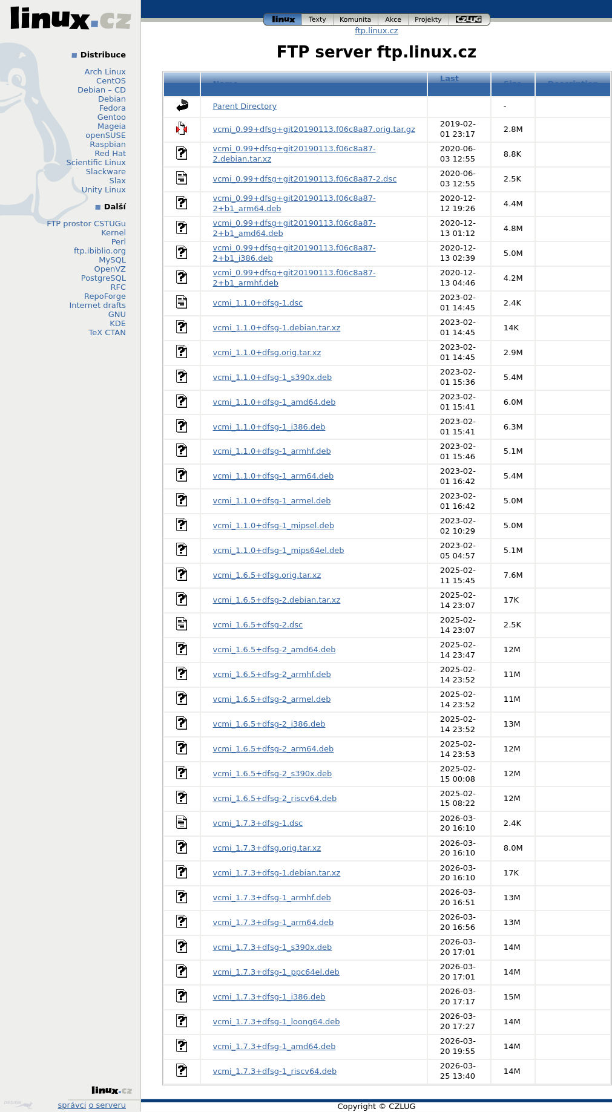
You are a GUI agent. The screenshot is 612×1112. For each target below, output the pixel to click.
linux (282, 19)
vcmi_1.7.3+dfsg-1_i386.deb (269, 996)
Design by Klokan (18, 1105)
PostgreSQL (103, 278)
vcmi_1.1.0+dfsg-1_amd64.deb (274, 402)
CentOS (111, 80)
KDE (118, 323)
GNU (117, 314)
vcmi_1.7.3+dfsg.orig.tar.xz (267, 847)
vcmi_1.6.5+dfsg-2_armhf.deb (272, 674)
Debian (112, 98)
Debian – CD (101, 89)
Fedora (112, 108)
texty (318, 19)
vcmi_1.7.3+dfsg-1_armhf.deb (272, 897)
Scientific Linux (96, 162)
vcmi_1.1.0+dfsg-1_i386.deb (269, 426)
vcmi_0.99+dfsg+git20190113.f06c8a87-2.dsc (305, 178)
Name (226, 83)
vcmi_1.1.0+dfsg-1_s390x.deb (272, 377)
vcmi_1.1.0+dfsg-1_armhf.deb (272, 451)
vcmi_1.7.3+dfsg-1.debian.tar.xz (277, 872)
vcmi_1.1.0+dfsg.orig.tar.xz (267, 352)
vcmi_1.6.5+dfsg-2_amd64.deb (274, 649)
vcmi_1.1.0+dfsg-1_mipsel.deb (273, 525)
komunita (356, 19)
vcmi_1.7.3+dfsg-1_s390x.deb (272, 947)
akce (393, 19)
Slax (117, 180)
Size (513, 83)
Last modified (459, 83)
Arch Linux (106, 71)
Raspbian (108, 144)
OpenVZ (110, 268)
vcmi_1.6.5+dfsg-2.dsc (258, 624)
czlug (469, 19)
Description (573, 83)
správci (72, 1105)
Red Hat (110, 153)
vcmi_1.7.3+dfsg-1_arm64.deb (273, 922)
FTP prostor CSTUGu (86, 223)
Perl (118, 241)
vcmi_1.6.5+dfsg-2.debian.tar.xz (277, 599)
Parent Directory (245, 106)
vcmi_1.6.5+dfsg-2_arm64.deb (273, 748)
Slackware (106, 171)
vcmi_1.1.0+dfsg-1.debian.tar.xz (277, 327)
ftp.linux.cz (376, 30)
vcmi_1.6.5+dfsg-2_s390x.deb (272, 773)
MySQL (112, 259)
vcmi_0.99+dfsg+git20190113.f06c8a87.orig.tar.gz (314, 129)
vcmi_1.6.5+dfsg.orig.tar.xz (267, 575)
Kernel (113, 232)
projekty (429, 19)
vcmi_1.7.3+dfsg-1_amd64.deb (274, 1046)
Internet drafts (97, 305)
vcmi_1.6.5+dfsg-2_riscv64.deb (275, 798)
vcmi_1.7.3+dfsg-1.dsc (258, 823)
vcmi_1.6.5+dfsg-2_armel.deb (272, 699)
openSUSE (105, 135)
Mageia (111, 126)
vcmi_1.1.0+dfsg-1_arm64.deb (273, 475)
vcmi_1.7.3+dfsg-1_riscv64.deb (275, 1071)
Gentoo (111, 117)
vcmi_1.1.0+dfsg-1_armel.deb (272, 500)
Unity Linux (104, 189)
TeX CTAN (107, 332)
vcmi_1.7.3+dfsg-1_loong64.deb (276, 1021)
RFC (118, 287)
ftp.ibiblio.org (100, 250)
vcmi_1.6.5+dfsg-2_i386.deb (269, 723)
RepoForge (105, 296)
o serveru (107, 1105)
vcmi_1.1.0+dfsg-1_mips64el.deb (278, 550)
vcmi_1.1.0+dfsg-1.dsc (258, 302)
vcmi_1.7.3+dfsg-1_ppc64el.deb (276, 971)
